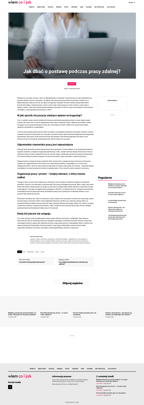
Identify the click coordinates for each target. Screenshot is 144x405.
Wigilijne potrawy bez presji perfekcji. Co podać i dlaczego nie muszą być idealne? (117, 185)
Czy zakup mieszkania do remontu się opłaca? (73, 263)
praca (42, 252)
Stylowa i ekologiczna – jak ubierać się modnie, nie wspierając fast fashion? (116, 209)
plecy (37, 252)
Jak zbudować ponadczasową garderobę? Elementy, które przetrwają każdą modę (117, 217)
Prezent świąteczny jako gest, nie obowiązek (84, 313)
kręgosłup (30, 252)
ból (24, 252)
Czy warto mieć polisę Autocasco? (32, 262)
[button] (132, 2)
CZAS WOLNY (99, 383)
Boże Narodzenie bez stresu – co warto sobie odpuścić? (54, 313)
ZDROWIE (72, 83)
